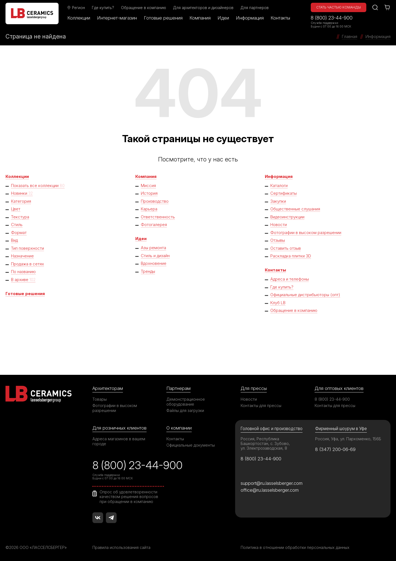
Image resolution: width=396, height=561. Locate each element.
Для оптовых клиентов (339, 388)
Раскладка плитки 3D (291, 255)
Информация (250, 18)
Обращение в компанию (143, 8)
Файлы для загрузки (185, 410)
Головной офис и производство (271, 428)
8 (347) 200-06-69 (335, 449)
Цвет (16, 208)
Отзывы (277, 240)
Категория (21, 201)
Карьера (149, 208)
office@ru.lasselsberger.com (270, 490)
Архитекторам (107, 388)
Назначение (22, 255)
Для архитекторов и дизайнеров (203, 8)
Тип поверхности (27, 248)
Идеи (223, 18)
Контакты (280, 18)
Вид (14, 240)
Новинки (22, 193)
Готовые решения (163, 18)
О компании (179, 428)
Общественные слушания (295, 208)
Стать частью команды (338, 7)
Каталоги (279, 185)
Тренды (148, 271)
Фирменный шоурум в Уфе (341, 428)
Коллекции (78, 18)
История (149, 193)
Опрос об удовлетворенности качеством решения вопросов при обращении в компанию (129, 497)
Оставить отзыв (285, 248)
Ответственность (158, 216)
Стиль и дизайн (155, 255)
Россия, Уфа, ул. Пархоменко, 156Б (348, 438)
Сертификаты (283, 193)
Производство (155, 201)
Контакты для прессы (261, 405)
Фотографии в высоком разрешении (305, 232)
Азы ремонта (153, 247)
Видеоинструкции (287, 216)
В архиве (23, 279)
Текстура (20, 216)
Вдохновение (154, 263)
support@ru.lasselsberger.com (271, 483)
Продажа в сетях (28, 263)
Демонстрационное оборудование (185, 401)
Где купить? (103, 8)
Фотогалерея (154, 224)
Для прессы (254, 388)
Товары (99, 399)
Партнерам (178, 388)
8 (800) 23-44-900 (332, 18)
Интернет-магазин (117, 18)
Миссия (148, 185)
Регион (76, 8)
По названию (23, 271)
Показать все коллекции (38, 185)
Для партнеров (254, 8)
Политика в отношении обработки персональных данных (295, 547)
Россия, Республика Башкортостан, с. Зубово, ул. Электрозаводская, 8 (265, 443)
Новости (278, 224)
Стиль (17, 224)
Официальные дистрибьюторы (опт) (305, 294)
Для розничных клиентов (119, 428)
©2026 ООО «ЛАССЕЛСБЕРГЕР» (37, 547)
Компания (200, 18)
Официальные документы (190, 445)
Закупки (278, 201)
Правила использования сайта (121, 547)
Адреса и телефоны (289, 279)
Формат (19, 232)
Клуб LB (277, 302)
